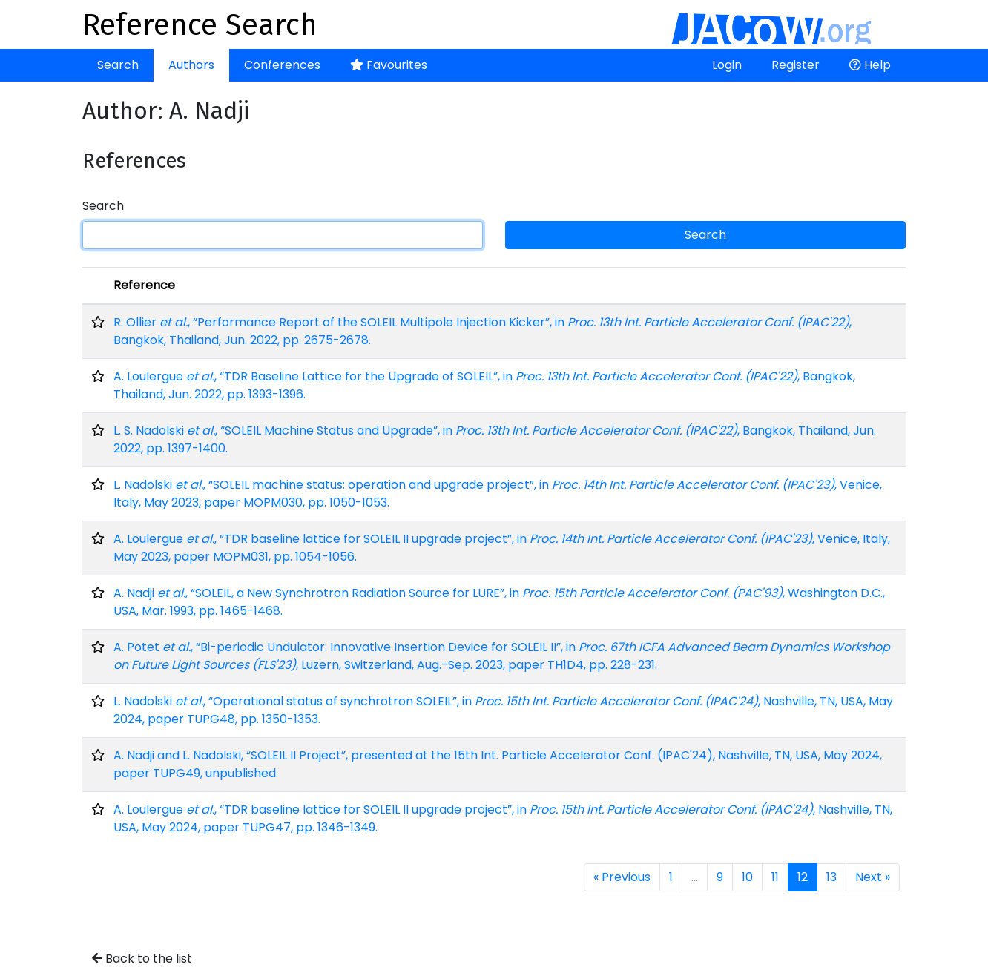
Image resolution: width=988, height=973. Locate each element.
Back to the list (142, 958)
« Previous (622, 876)
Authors (191, 64)
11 (775, 876)
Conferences (282, 64)
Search (118, 64)
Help (870, 64)
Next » (872, 876)
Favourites (388, 64)
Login (727, 64)
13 (831, 876)
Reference (144, 285)
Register (795, 64)
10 (747, 876)
